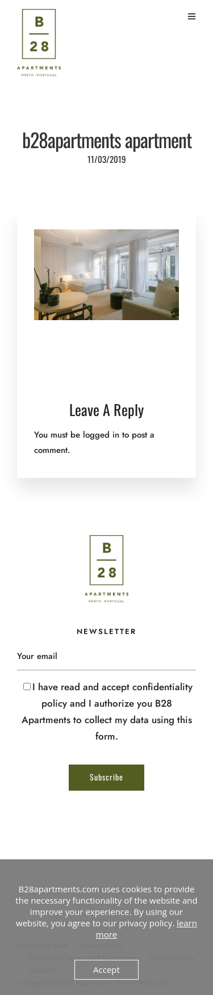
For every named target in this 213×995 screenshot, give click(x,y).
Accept (106, 969)
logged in (101, 435)
